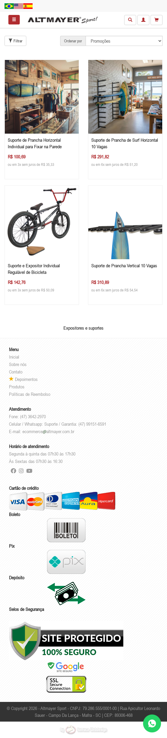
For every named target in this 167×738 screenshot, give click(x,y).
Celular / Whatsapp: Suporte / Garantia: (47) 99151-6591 (57, 424)
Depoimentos (23, 379)
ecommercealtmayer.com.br (48, 431)
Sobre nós (18, 364)
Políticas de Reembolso (29, 394)
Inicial (14, 356)
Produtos (17, 386)
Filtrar (15, 40)
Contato (15, 371)
